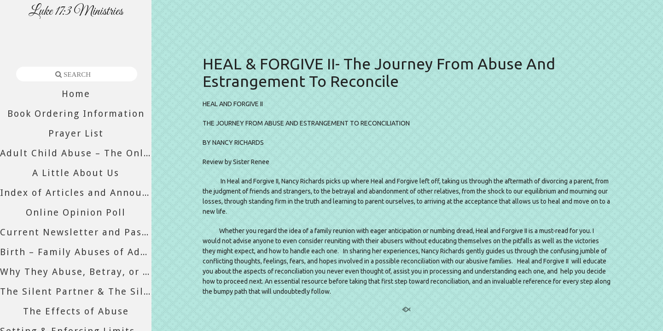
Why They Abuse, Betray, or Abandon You (75, 271)
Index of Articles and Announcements (75, 192)
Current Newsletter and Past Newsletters (75, 232)
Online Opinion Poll (76, 212)
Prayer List (76, 133)
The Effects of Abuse (76, 311)
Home (76, 93)
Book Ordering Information (76, 113)
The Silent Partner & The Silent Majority (75, 291)
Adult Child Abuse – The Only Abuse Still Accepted (75, 153)
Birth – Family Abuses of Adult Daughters (75, 251)
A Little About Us (75, 172)
